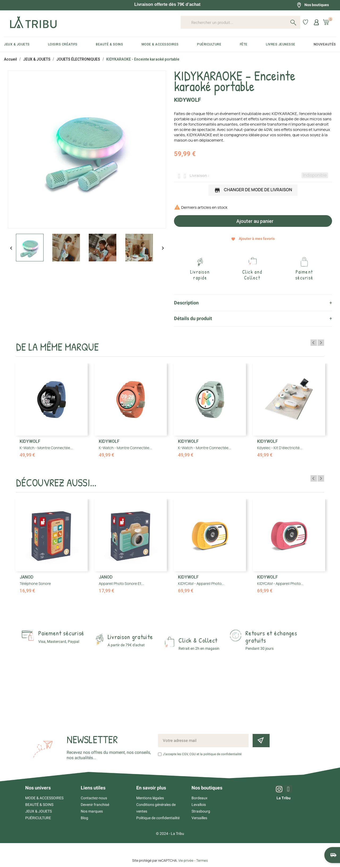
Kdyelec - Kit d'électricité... (280, 447)
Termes (202, 860)
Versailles (199, 818)
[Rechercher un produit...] (240, 22)
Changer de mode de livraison (253, 190)
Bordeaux (199, 798)
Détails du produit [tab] (193, 318)
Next (321, 342)
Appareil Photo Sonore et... (121, 583)
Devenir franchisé (95, 804)
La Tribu (284, 798)
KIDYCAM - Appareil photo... (201, 583)
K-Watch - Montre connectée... (46, 447)
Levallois (199, 804)
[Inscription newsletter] (261, 740)
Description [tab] (186, 302)
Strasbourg (201, 811)
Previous (314, 342)
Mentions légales (150, 798)
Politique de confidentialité (158, 818)
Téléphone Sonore (35, 583)
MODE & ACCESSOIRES (44, 798)
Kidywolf (187, 100)
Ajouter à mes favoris (253, 238)
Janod (26, 577)
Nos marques (92, 811)
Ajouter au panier (254, 221)
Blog (84, 818)
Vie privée (185, 860)
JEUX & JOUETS (38, 811)
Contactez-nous (94, 798)
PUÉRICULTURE (38, 818)
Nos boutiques (312, 5)
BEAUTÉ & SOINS (39, 804)
